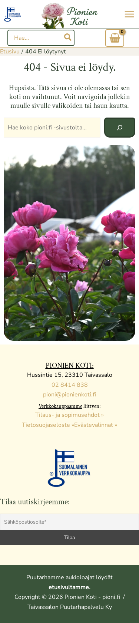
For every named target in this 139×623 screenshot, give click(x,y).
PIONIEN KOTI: (70, 365)
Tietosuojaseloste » (48, 425)
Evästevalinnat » (95, 425)
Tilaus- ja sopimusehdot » (69, 415)
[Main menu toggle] (129, 14)
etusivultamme (69, 587)
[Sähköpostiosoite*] (69, 522)
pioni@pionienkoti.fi (69, 394)
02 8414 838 (70, 385)
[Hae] (68, 37)
